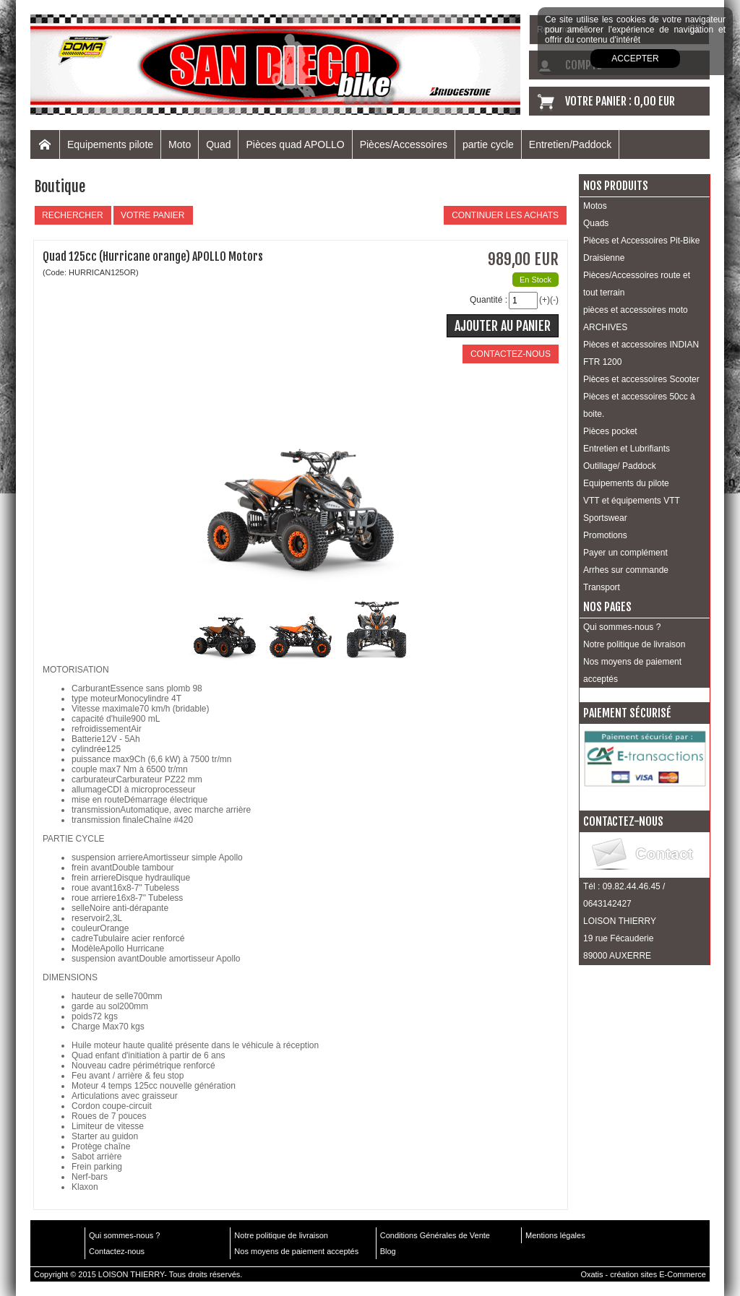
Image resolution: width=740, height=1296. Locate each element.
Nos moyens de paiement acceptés (632, 670)
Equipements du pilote (626, 483)
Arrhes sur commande (625, 570)
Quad (218, 144)
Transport (601, 587)
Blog (388, 1251)
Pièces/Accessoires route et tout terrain (636, 284)
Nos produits (615, 185)
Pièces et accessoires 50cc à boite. (639, 405)
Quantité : (488, 300)
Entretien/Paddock (570, 144)
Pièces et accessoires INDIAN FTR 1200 (641, 353)
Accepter (634, 58)
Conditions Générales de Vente (435, 1235)
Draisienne (603, 258)
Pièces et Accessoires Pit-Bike (641, 241)
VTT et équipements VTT (631, 501)
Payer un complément (625, 553)
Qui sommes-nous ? (622, 627)
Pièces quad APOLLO (295, 144)
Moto (179, 144)
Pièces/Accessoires (403, 144)
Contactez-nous (117, 1251)
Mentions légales (555, 1235)
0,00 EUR (654, 101)
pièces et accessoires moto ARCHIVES (635, 318)
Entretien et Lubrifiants (626, 449)
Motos (595, 206)
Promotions (605, 535)
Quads (595, 223)
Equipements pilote (110, 144)
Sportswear (605, 518)
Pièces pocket (610, 431)
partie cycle (488, 144)
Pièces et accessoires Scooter (641, 379)
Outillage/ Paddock (619, 466)
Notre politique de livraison (634, 644)
